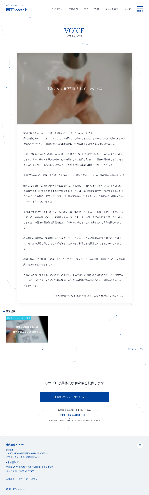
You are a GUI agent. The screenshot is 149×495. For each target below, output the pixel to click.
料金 (96, 8)
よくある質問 (111, 8)
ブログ (127, 8)
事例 (86, 8)
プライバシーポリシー (28, 479)
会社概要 (10, 479)
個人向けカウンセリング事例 (18, 318)
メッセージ (57, 8)
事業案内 (73, 8)
